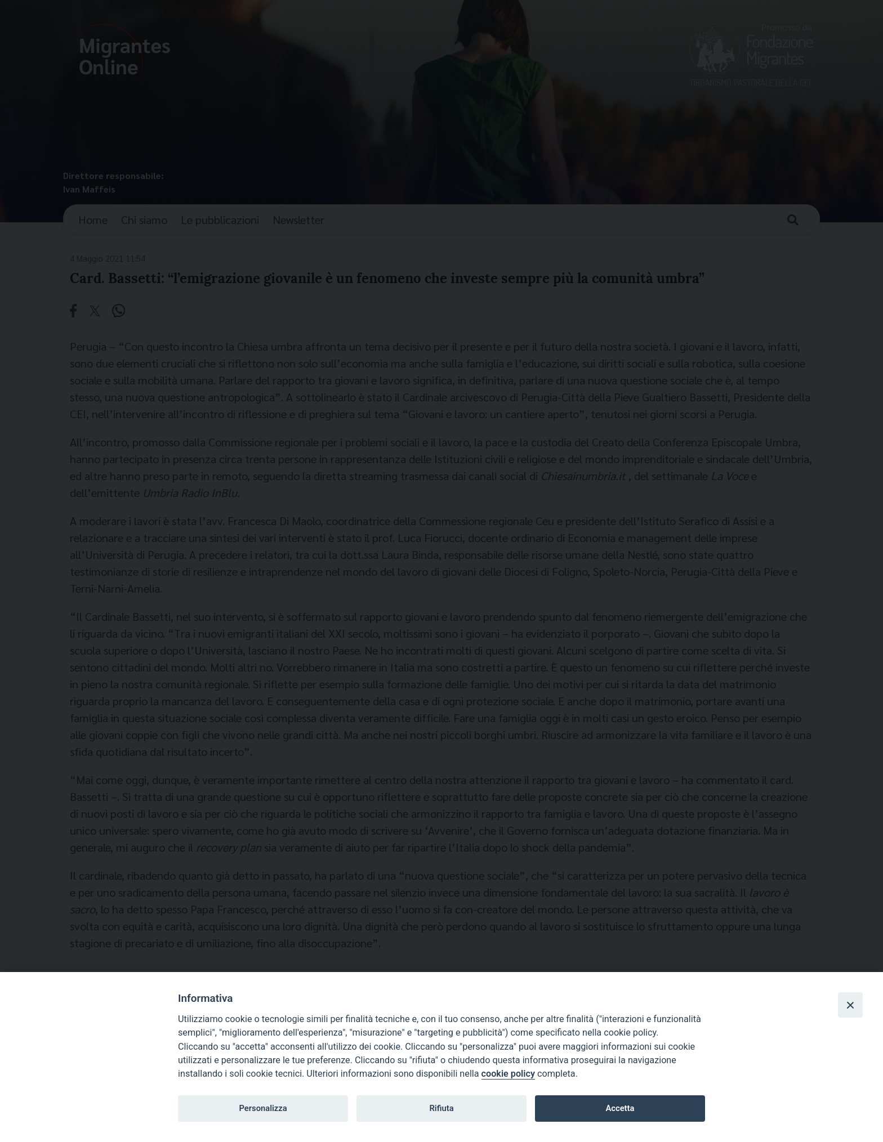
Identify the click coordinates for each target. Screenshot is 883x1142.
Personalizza (263, 1108)
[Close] (850, 1004)
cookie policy (508, 1073)
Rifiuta (441, 1108)
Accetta (619, 1108)
